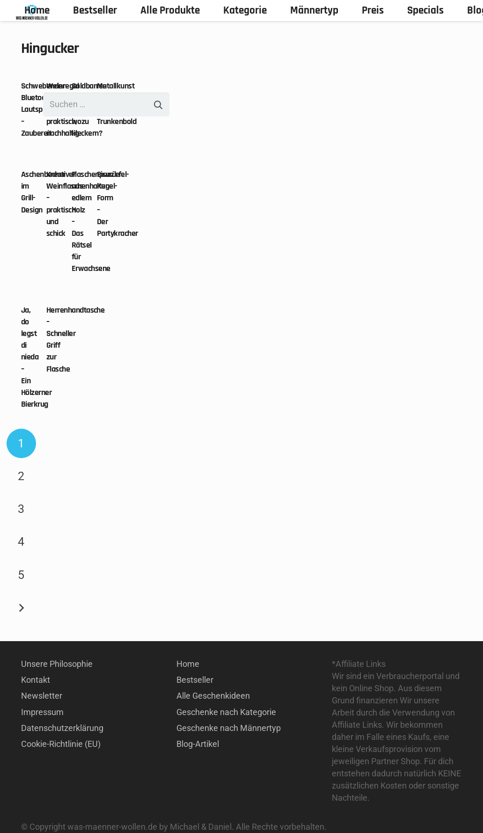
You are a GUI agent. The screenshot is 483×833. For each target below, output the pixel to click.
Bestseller (194, 680)
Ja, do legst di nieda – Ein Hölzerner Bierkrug (36, 357)
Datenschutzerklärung (62, 728)
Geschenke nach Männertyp (228, 728)
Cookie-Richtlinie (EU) (61, 744)
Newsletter (41, 696)
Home (187, 664)
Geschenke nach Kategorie (226, 712)
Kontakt (35, 680)
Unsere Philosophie (57, 664)
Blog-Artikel (197, 744)
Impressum (42, 712)
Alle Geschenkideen (213, 696)
